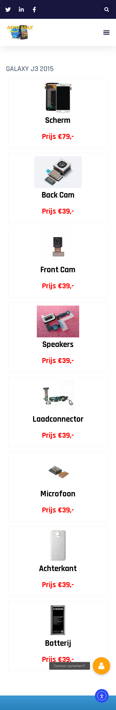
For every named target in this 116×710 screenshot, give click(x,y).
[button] (106, 9)
